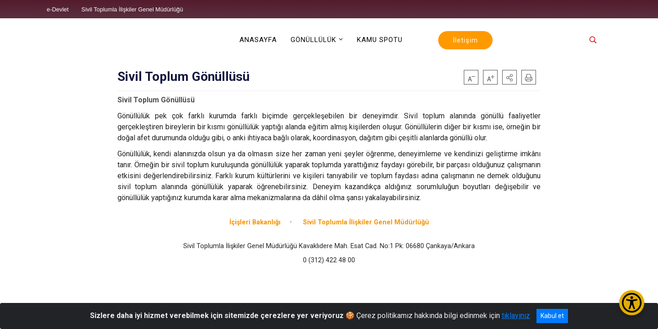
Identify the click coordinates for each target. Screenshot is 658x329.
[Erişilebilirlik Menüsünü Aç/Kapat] (631, 302)
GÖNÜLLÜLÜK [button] (313, 40)
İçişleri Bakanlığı (255, 222)
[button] (509, 77)
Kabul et (552, 315)
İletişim (465, 40)
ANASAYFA (258, 40)
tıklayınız (516, 315)
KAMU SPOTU (380, 40)
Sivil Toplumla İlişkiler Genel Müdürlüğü (366, 222)
